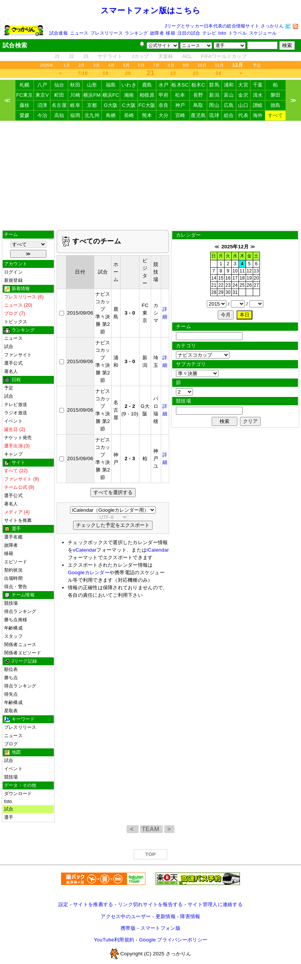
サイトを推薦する (93, 904)
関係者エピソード (22, 652)
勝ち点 (11, 677)
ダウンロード (18, 793)
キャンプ (13, 454)
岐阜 (75, 105)
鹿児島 (198, 115)
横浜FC (110, 95)
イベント (13, 421)
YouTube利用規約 (114, 940)
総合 (229, 115)
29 (220, 292)
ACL (187, 56)
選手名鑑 (13, 537)
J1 (57, 56)
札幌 (25, 85)
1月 (66, 65)
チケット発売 (18, 437)
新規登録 (13, 280)
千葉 (258, 85)
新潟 (214, 95)
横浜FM (92, 95)
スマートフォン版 (160, 928)
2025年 (47, 65)
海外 (258, 115)
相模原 (146, 95)
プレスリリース (106, 33)
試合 (8, 346)
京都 (92, 105)
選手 (8, 817)
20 (128, 73)
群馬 (214, 85)
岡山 (214, 105)
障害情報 (190, 916)
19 (105, 73)
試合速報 (58, 33)
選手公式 (13, 363)
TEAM (151, 829)
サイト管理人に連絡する (215, 904)
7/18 (82, 73)
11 (242, 271)
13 (256, 271)
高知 (59, 115)
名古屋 (59, 105)
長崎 (129, 115)
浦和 (229, 85)
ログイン (13, 272)
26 (249, 285)
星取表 (11, 710)
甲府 (164, 95)
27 (256, 285)
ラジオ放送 (15, 412)
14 (214, 278)
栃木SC (180, 85)
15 (220, 278)
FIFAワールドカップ (224, 56)
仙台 (59, 85)
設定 (63, 904)
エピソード (15, 561)
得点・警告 (15, 586)
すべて (275, 115)
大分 (164, 115)
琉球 (214, 115)
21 (214, 285)
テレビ (209, 33)
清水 (258, 95)
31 (235, 292)
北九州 (91, 115)
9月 (186, 65)
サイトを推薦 (18, 520)
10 (235, 271)
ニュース (79, 33)
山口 (243, 105)
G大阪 (111, 105)
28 (214, 292)
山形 (92, 85)
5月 (126, 65)
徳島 (275, 105)
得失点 (11, 694)
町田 (59, 95)
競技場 (11, 603)
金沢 (243, 95)
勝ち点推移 (15, 619)
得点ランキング (20, 611)
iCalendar (158, 550)
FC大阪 (146, 105)
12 (249, 271)
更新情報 (166, 916)
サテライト (110, 56)
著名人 (11, 371)
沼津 (42, 105)
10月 (201, 65)
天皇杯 (165, 56)
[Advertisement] (150, 175)
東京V (42, 95)
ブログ (11, 744)
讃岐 (258, 105)
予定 (257, 65)
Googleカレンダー (89, 572)
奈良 (164, 105)
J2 (71, 56)
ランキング (136, 33)
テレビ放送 (15, 404)
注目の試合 (188, 33)
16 (228, 278)
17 (235, 278)
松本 (180, 95)
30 (228, 292)
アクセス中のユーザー (126, 916)
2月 (81, 65)
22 (173, 73)
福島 (111, 85)
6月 (141, 65)
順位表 (11, 669)
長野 (198, 95)
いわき (128, 85)
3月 (96, 65)
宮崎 (180, 115)
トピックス (15, 321)
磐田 (275, 95)
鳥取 (198, 105)
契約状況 (13, 570)
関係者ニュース (20, 644)
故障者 (157, 33)
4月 (111, 65)
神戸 (180, 105)
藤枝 (25, 105)
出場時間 (13, 578)
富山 (229, 95)
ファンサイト (18, 354)
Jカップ (140, 56)
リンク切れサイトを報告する (150, 904)
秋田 (75, 85)
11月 (219, 65)
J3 (86, 56)
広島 (229, 105)
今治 (42, 115)
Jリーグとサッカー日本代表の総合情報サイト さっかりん (224, 26)
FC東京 (24, 95)
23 (196, 73)
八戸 (42, 85)
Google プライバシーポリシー (173, 940)
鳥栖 (111, 115)
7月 (156, 65)
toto (222, 33)
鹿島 (147, 85)
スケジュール (263, 33)
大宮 (243, 85)
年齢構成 (13, 628)
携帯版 (128, 928)
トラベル (237, 33)
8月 (171, 65)
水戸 (164, 85)
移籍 (170, 33)
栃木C (198, 85)
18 (242, 278)
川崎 (75, 95)
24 (218, 73)
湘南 (129, 95)
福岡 (75, 115)
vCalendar (84, 550)
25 (242, 285)
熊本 (147, 115)
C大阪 (129, 105)
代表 (243, 115)
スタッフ (13, 636)
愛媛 (25, 115)
